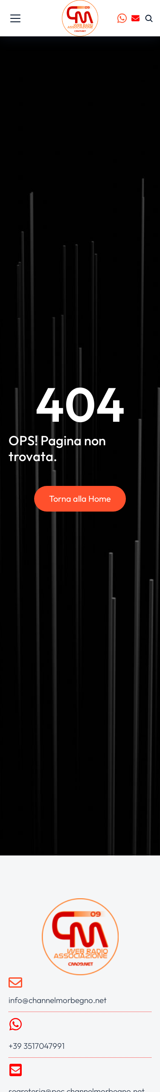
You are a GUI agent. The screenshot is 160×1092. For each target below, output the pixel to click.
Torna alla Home (80, 498)
